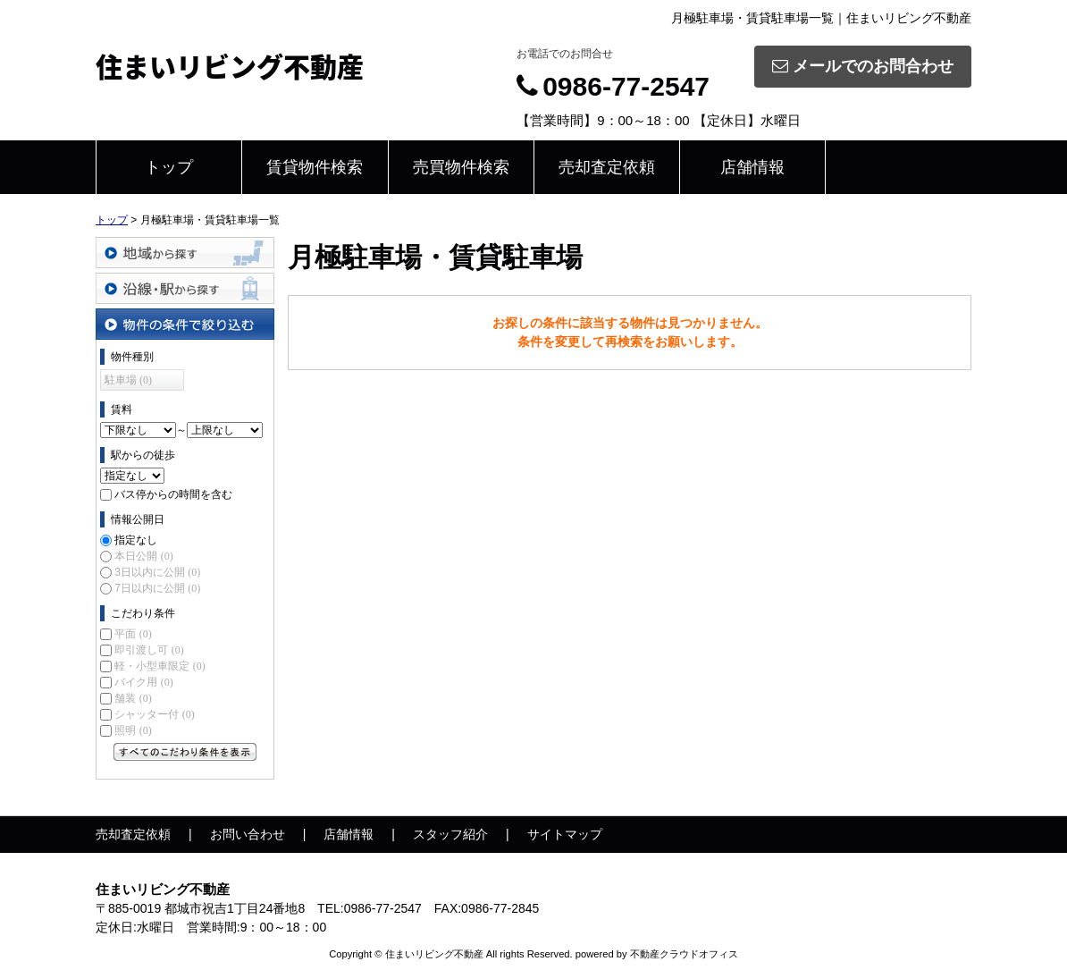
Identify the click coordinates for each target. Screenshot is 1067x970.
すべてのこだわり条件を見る (184, 752)
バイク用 (143, 682)
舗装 (132, 698)
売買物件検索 (461, 167)
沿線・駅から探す (185, 288)
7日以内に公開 (157, 588)
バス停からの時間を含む (173, 494)
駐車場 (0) (128, 380)
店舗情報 (752, 167)
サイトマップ (564, 834)
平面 (132, 634)
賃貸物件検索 (314, 167)
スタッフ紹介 (450, 834)
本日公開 (143, 556)
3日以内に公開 (157, 572)
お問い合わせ (247, 834)
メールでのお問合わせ (863, 66)
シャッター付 (154, 714)
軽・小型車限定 (159, 666)
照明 (132, 730)
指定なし (135, 540)
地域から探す (185, 252)
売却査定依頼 (607, 167)
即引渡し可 (148, 650)
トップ (169, 167)
